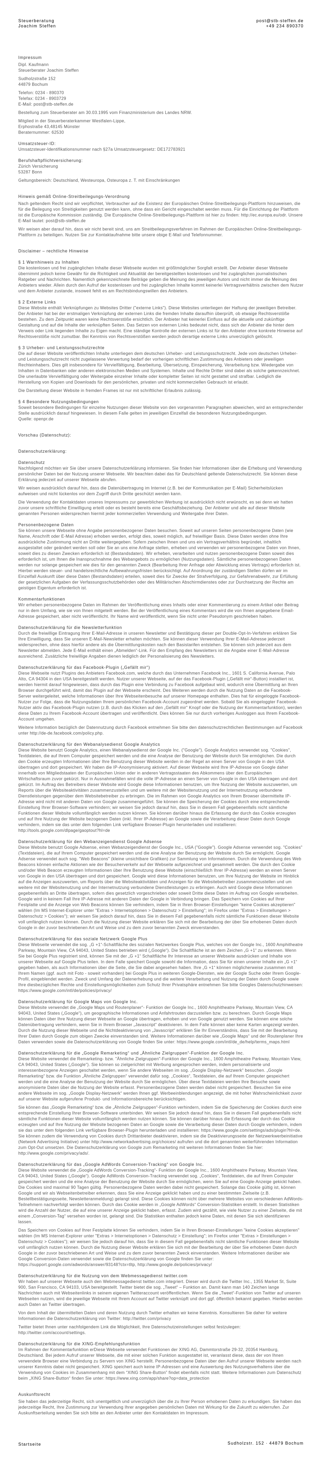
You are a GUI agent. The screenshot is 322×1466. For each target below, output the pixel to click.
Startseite (29, 1444)
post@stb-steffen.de (280, 21)
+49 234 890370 (285, 26)
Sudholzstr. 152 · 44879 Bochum (266, 1443)
